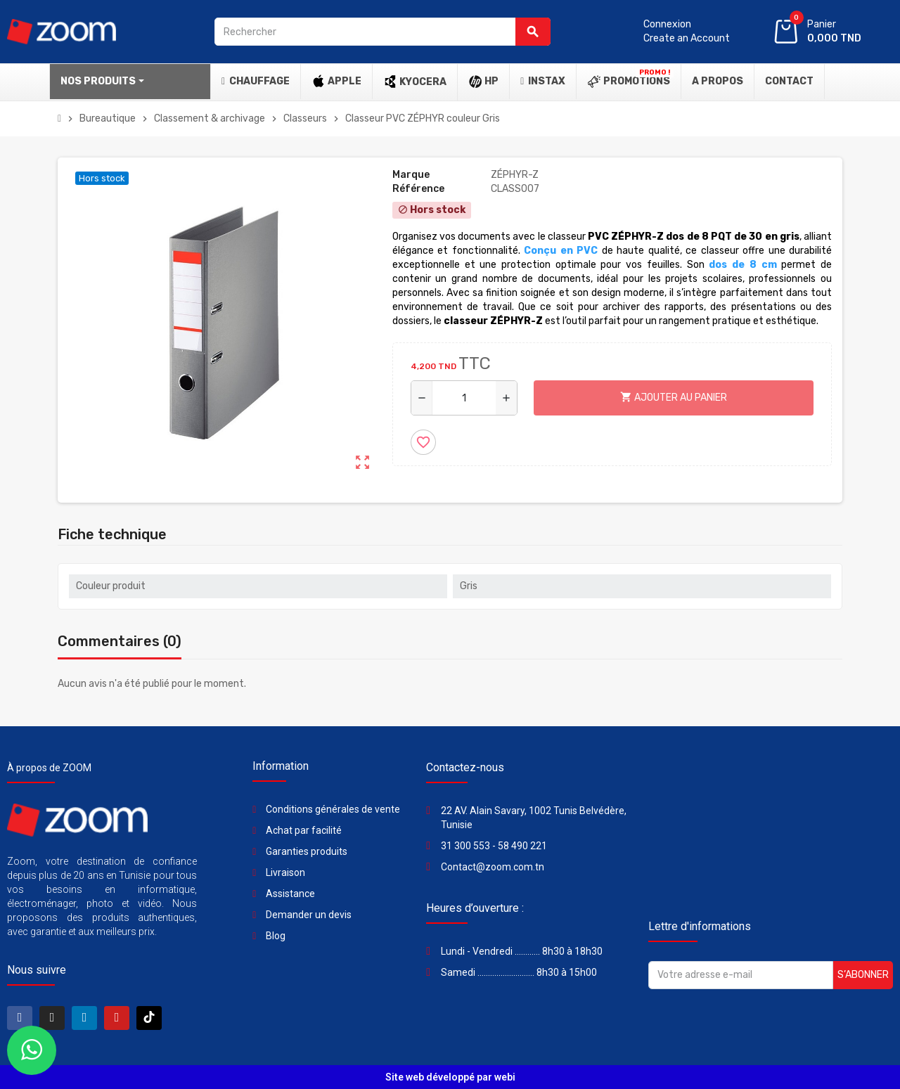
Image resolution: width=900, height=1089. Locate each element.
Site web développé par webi (450, 1077)
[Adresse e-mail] (740, 975)
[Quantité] (464, 398)
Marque (411, 175)
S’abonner (863, 975)
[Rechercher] (382, 32)
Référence (418, 189)
